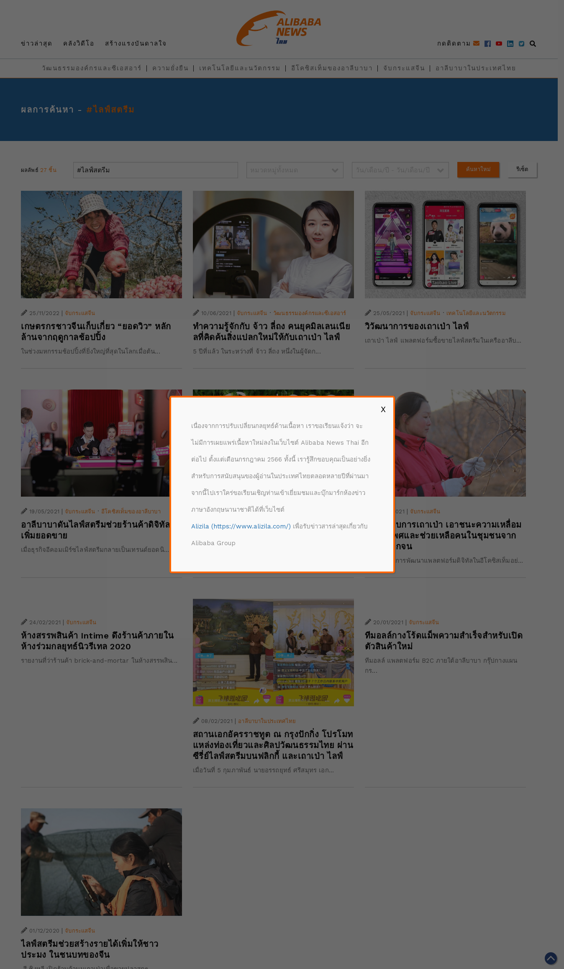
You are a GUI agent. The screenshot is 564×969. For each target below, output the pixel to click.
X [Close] (383, 409)
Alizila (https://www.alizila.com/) (241, 526)
